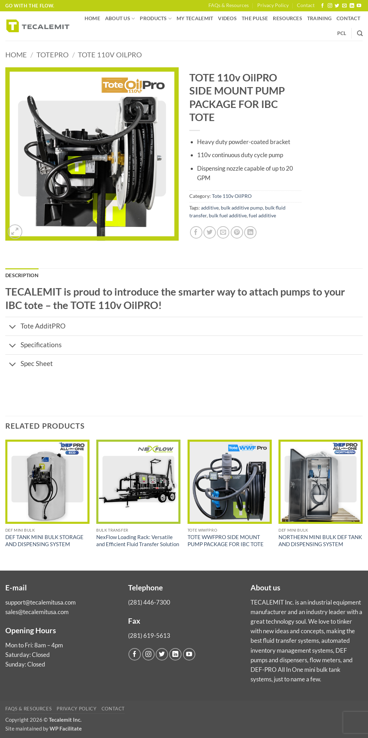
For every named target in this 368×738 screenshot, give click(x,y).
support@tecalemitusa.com (40, 602)
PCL (341, 33)
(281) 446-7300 (149, 602)
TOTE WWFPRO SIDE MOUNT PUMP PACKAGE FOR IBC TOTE (226, 540)
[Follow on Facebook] (322, 5)
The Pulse (255, 18)
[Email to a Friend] (223, 232)
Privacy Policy (273, 5)
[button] (15, 231)
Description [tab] (22, 275)
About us (120, 18)
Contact (306, 5)
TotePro (52, 55)
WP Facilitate (66, 728)
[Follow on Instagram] (330, 5)
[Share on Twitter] (209, 232)
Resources (287, 18)
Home (92, 18)
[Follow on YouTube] (359, 5)
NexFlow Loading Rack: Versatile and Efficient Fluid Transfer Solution (137, 540)
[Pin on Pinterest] (237, 232)
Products (156, 18)
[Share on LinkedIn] (250, 232)
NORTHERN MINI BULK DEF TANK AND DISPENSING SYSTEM (320, 540)
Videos (227, 18)
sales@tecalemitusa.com (37, 612)
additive (210, 208)
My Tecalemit (195, 18)
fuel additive (262, 215)
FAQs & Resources (228, 5)
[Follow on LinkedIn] (352, 5)
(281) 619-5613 (149, 635)
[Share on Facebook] (196, 232)
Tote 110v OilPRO (110, 55)
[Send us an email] (344, 5)
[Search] (360, 34)
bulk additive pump (242, 208)
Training (319, 18)
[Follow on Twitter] (337, 5)
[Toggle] (12, 327)
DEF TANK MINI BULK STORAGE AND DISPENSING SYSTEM (44, 540)
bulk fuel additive (228, 215)
